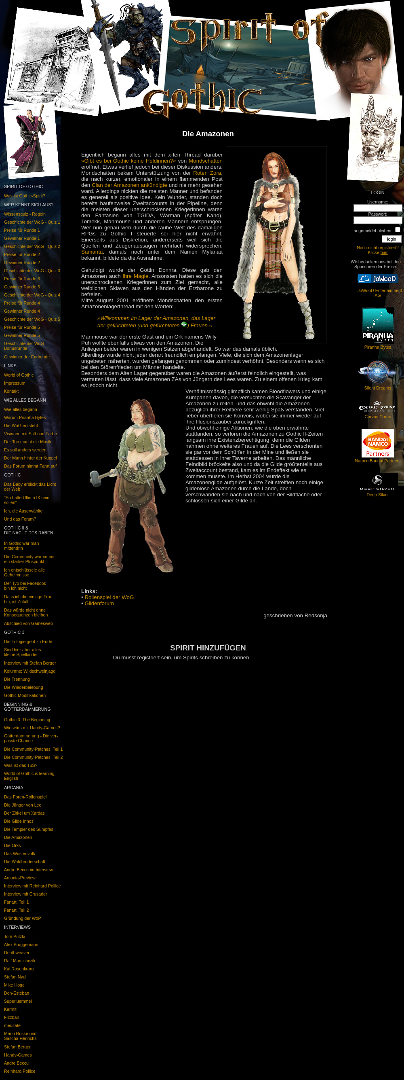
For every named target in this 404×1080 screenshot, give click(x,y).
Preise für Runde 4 (22, 303)
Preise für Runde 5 (22, 327)
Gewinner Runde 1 (22, 238)
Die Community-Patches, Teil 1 (33, 749)
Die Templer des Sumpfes (28, 829)
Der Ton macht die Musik (27, 441)
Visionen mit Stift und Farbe (30, 433)
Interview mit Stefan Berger (30, 663)
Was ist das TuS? (21, 765)
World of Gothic (19, 375)
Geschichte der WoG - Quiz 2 (32, 246)
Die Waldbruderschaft (24, 861)
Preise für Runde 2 (22, 254)
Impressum (14, 383)
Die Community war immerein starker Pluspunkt (29, 559)
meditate (12, 1025)
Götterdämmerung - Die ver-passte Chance (31, 738)
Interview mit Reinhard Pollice (32, 885)
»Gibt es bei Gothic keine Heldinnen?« (128, 161)
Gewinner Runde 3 (22, 286)
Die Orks (12, 845)
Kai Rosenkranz (19, 968)
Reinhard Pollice (20, 1071)
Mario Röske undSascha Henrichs (20, 1036)
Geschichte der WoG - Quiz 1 (32, 222)
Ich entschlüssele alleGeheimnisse (24, 572)
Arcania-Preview (20, 877)
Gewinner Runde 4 (22, 311)
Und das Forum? (20, 519)
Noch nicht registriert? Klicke (378, 250)
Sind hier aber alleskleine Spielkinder (22, 652)
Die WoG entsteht (21, 425)
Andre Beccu (16, 1063)
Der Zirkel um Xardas (24, 813)
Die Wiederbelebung (23, 687)
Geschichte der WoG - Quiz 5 (32, 319)
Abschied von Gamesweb (28, 623)
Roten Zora (207, 173)
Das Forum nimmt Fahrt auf (30, 466)
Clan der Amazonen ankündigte (129, 185)
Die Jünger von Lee (22, 805)
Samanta (92, 252)
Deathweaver (16, 952)
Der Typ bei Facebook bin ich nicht (25, 586)
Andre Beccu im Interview (28, 869)
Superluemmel (18, 1001)
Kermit (10, 1009)
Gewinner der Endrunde (27, 356)
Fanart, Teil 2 (16, 910)
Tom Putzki (14, 936)
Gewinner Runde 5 (22, 335)
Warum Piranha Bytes (25, 417)
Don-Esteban (16, 993)
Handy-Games (18, 1054)
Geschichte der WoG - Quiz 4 (32, 294)
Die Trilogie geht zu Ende (28, 641)
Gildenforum (99, 603)
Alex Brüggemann (21, 944)
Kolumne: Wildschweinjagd (29, 671)
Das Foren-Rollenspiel (25, 796)
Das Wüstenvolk (19, 853)
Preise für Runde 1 (22, 230)
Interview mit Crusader (25, 894)
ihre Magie (136, 276)
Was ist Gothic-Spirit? (24, 195)
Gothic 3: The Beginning (27, 719)
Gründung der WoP (22, 918)
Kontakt (11, 391)
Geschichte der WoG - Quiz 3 (32, 270)
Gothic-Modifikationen (25, 695)
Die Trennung (17, 679)
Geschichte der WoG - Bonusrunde (25, 346)
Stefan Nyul (15, 976)
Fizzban (11, 1017)
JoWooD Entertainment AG (380, 293)
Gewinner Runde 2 (22, 262)
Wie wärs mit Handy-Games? (32, 727)
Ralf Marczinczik (20, 960)
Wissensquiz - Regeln (25, 214)
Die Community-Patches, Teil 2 (33, 757)
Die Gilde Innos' (19, 821)
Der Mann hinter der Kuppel (30, 457)
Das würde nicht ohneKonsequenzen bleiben (26, 612)
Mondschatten (206, 161)
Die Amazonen (18, 837)
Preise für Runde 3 (22, 278)
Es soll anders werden (25, 449)
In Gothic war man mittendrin (21, 546)
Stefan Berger (17, 1046)
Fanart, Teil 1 (16, 902)
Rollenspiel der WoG (109, 597)
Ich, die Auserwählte (23, 510)
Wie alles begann (20, 409)
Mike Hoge (14, 985)
